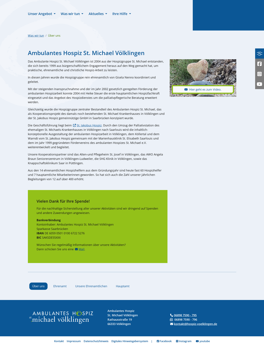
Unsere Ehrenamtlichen (91, 286)
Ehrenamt (60, 286)
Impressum (74, 341)
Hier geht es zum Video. (202, 89)
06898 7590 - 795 (185, 315)
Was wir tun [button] (71, 13)
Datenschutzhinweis (96, 341)
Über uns (38, 286)
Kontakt (59, 341)
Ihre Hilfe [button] (120, 13)
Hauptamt (122, 286)
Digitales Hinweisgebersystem (129, 341)
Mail (81, 249)
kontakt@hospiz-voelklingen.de (195, 324)
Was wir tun (36, 35)
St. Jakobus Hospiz (89, 125)
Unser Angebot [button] (40, 13)
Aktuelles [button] (96, 13)
